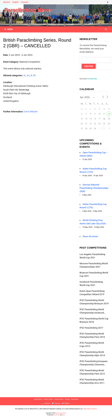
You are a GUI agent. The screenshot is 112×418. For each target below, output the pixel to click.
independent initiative (90, 409)
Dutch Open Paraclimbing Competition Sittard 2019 (92, 293)
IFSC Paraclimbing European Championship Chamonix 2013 (94, 363)
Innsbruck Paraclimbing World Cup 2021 (91, 283)
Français (24, 2)
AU (28, 75)
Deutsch (6, 2)
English (15, 2)
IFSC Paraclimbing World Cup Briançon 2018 (94, 320)
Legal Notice (38, 399)
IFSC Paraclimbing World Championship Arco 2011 (92, 381)
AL (24, 75)
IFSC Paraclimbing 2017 (91, 327)
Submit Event (58, 399)
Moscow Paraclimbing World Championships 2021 (94, 265)
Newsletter (74, 399)
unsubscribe (92, 79)
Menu (8, 29)
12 (109, 114)
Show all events (90, 236)
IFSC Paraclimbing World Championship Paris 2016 (92, 335)
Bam (63, 415)
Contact (67, 399)
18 (104, 119)
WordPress (57, 415)
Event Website (31, 111)
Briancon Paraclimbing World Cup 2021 (94, 274)
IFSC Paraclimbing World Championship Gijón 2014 (92, 354)
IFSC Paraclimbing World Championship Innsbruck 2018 (92, 311)
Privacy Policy (48, 399)
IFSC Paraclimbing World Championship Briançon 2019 (94, 302)
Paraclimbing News (27, 10)
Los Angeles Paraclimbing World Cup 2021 (92, 256)
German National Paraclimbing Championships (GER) (94, 188)
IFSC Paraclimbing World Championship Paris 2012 (92, 372)
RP (34, 75)
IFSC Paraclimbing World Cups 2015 (92, 344)
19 (109, 119)
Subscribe (88, 66)
